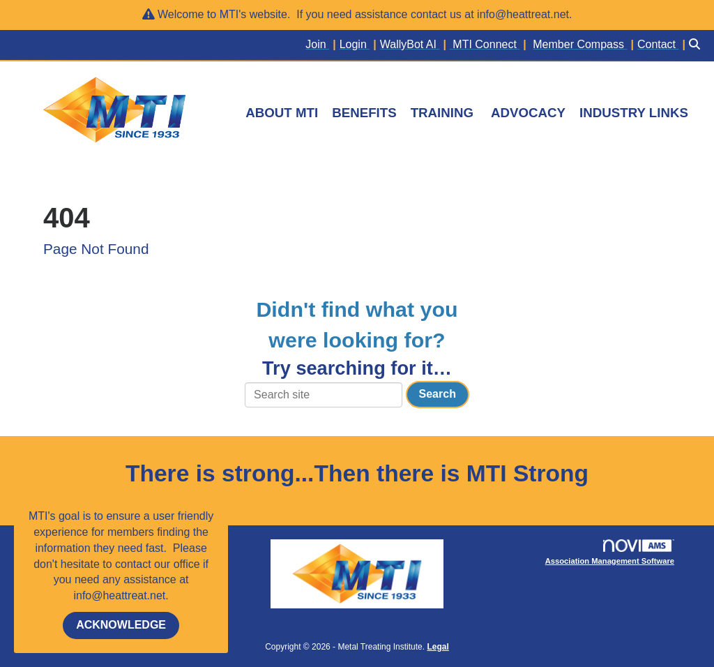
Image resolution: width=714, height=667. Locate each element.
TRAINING (442, 112)
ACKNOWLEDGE (121, 625)
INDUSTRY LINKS (633, 112)
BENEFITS (364, 112)
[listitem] (322, 45)
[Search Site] (696, 45)
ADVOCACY (528, 112)
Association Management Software (609, 552)
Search (437, 394)
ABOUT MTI (281, 112)
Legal (437, 647)
